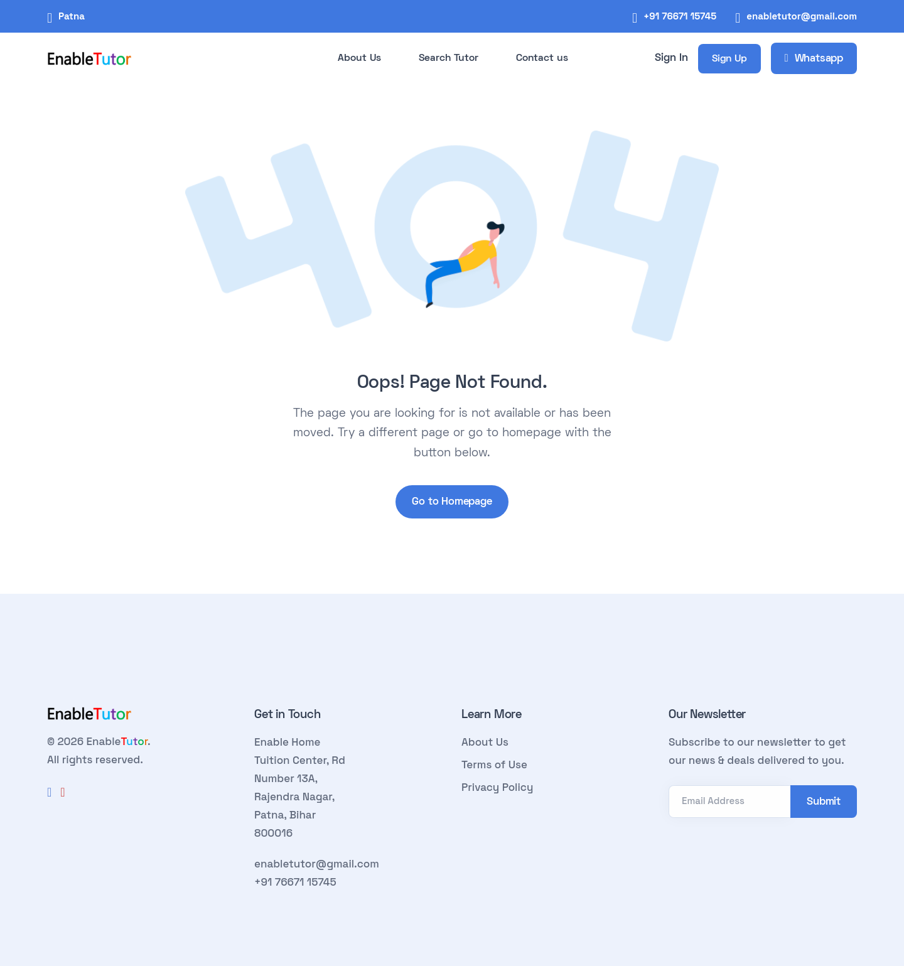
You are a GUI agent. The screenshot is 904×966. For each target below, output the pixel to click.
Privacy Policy (497, 787)
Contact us (542, 58)
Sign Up (729, 59)
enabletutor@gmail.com (801, 16)
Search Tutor (448, 58)
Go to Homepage (452, 502)
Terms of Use (494, 764)
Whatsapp (814, 59)
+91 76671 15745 (679, 16)
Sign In (671, 58)
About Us (359, 58)
